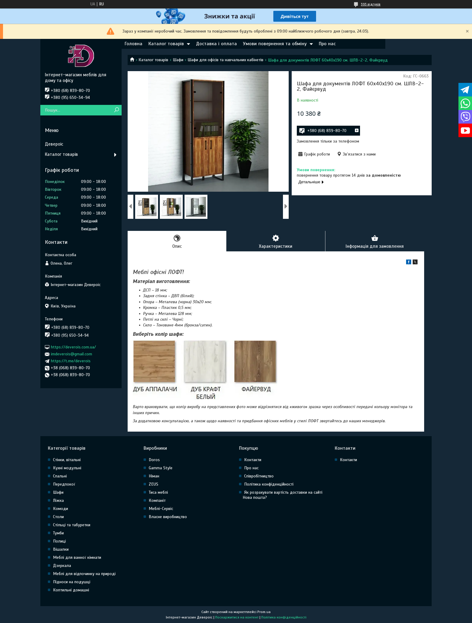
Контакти (252, 459)
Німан (154, 476)
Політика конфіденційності (268, 484)
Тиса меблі (158, 492)
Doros (154, 459)
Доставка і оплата (216, 44)
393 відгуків (370, 4)
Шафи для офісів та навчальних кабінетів (225, 59)
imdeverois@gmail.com (71, 354)
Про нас (327, 44)
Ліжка (58, 500)
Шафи (178, 59)
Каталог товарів (166, 44)
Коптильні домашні (71, 590)
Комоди (60, 508)
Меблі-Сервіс (161, 508)
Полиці (59, 541)
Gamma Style (160, 467)
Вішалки (61, 549)
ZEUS (153, 484)
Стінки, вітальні (67, 459)
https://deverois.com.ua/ (73, 347)
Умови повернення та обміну (275, 44)
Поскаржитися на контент (237, 617)
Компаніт (157, 500)
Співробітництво (259, 476)
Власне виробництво (168, 516)
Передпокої (64, 484)
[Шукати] (116, 110)
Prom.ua (264, 612)
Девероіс (54, 144)
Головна (133, 44)
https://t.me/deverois (71, 360)
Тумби (58, 533)
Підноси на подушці (71, 581)
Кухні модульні (67, 467)
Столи (58, 516)
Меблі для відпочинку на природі (84, 573)
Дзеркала (62, 565)
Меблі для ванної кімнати (77, 557)
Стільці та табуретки (71, 524)
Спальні (60, 476)
